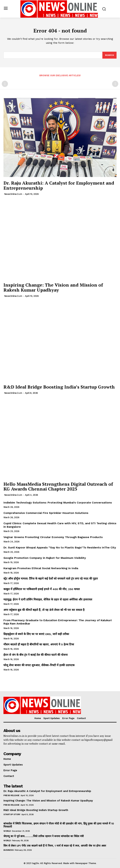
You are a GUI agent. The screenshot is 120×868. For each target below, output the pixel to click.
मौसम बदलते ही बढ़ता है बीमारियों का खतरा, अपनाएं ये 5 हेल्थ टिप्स (38, 644)
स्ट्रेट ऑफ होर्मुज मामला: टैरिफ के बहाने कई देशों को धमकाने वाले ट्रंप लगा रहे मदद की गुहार (50, 578)
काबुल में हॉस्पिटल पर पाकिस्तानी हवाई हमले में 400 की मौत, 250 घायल (41, 589)
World (7, 831)
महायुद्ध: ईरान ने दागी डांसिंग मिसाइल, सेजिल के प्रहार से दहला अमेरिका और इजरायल (47, 599)
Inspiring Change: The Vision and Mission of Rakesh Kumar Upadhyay (53, 287)
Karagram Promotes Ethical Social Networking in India (40, 568)
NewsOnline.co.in (13, 194)
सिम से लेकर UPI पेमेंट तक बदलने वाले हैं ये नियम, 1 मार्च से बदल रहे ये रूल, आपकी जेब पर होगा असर (54, 845)
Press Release (11, 795)
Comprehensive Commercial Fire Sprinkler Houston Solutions (45, 513)
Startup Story (11, 814)
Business (8, 850)
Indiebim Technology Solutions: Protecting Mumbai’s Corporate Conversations (57, 502)
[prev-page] (5, 84)
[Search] (109, 55)
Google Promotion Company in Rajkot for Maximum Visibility (44, 557)
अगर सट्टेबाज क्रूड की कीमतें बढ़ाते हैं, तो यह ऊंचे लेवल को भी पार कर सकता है (44, 610)
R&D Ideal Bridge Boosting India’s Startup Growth (59, 387)
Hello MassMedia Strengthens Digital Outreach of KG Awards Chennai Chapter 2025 (58, 486)
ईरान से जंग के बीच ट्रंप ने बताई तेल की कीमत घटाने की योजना (35, 654)
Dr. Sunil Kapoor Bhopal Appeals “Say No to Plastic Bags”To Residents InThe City (59, 547)
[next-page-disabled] (115, 84)
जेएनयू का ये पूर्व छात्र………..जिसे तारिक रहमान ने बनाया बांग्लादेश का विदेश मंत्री (43, 836)
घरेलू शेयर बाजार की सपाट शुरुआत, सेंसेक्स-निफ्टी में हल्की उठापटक (39, 665)
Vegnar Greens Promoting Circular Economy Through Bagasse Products (53, 537)
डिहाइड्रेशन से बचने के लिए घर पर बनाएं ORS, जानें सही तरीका (36, 634)
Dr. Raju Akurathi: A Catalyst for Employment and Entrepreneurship (58, 185)
